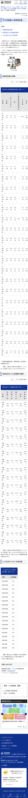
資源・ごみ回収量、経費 (12, 686)
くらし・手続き (16, 7)
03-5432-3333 (12, 779)
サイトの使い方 (6, 740)
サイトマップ (5, 748)
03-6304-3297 (11, 671)
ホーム (3, 796)
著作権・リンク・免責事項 (9, 746)
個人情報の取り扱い (7, 743)
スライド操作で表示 (21, 82)
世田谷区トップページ (6, 7)
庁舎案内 (4, 765)
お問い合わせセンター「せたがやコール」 (17, 772)
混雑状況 (17, 796)
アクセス (24, 796)
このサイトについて (7, 737)
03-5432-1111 (9, 760)
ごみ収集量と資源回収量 (10, 690)
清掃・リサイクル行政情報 (10, 8)
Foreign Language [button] (21, 3)
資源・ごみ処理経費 (9, 693)
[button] (16, 2)
